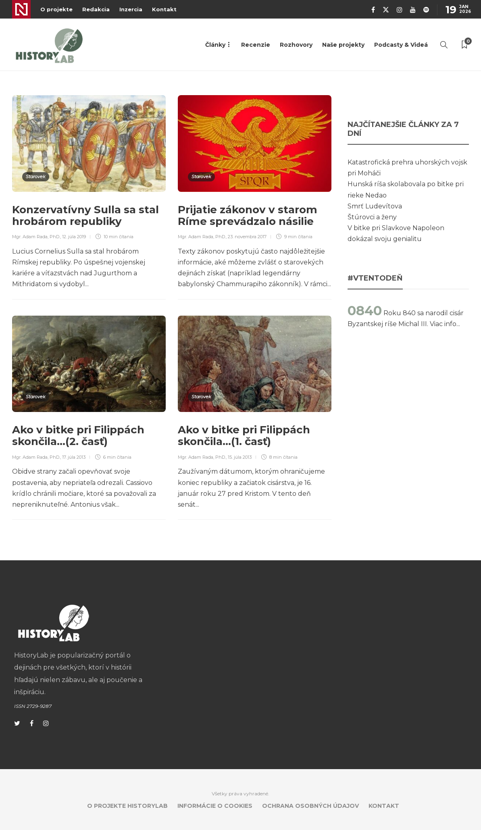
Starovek (36, 176)
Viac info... (445, 324)
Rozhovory (296, 44)
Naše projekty (343, 44)
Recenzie (255, 44)
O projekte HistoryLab (127, 805)
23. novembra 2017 (247, 236)
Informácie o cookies (214, 805)
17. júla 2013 (73, 457)
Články (215, 44)
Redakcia (96, 9)
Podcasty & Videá (401, 44)
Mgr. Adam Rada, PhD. (36, 236)
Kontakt (164, 9)
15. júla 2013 (240, 457)
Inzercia (130, 9)
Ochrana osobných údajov (310, 805)
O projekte (56, 9)
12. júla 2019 (74, 236)
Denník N (21, 9)
